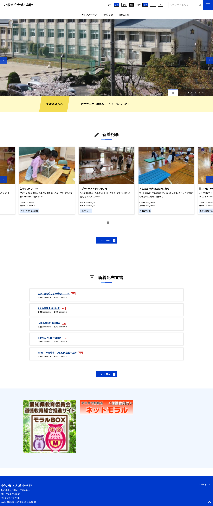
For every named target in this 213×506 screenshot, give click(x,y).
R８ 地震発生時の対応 (49, 308)
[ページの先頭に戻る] (209, 502)
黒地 (131, 5)
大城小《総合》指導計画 (49, 323)
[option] (106, 57)
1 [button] (188, 93)
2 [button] (191, 93)
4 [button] (199, 93)
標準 (145, 5)
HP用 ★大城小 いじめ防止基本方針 (57, 352)
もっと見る (105, 240)
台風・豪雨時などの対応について (54, 293)
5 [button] (203, 93)
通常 (116, 5)
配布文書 (124, 14)
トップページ (90, 14)
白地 (124, 5)
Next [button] (209, 60)
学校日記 (108, 14)
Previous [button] (3, 60)
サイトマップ (206, 484)
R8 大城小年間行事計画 (50, 337)
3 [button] (195, 93)
